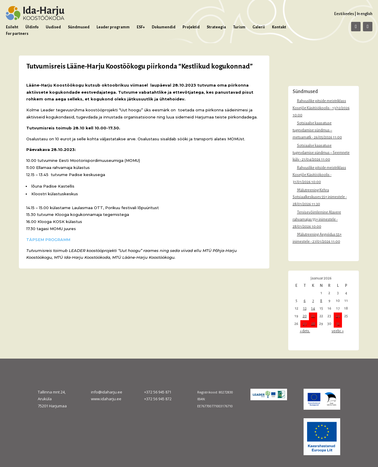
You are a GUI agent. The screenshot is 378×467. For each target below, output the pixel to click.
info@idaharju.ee (106, 392)
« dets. (305, 331)
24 (338, 316)
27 (305, 324)
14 (313, 308)
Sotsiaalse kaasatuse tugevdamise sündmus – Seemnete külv (321, 153)
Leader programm (113, 27)
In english (364, 14)
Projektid (191, 27)
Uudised (53, 27)
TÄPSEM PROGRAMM (48, 239)
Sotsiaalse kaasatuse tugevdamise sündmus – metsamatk (312, 130)
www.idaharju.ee (106, 398)
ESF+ (141, 27)
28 (313, 324)
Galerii (258, 27)
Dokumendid (163, 27)
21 (313, 316)
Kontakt (279, 27)
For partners (17, 34)
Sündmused (78, 27)
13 (305, 308)
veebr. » (338, 331)
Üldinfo (32, 27)
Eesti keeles (344, 14)
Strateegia (216, 27)
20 (305, 316)
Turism (239, 27)
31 (338, 324)
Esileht (12, 27)
